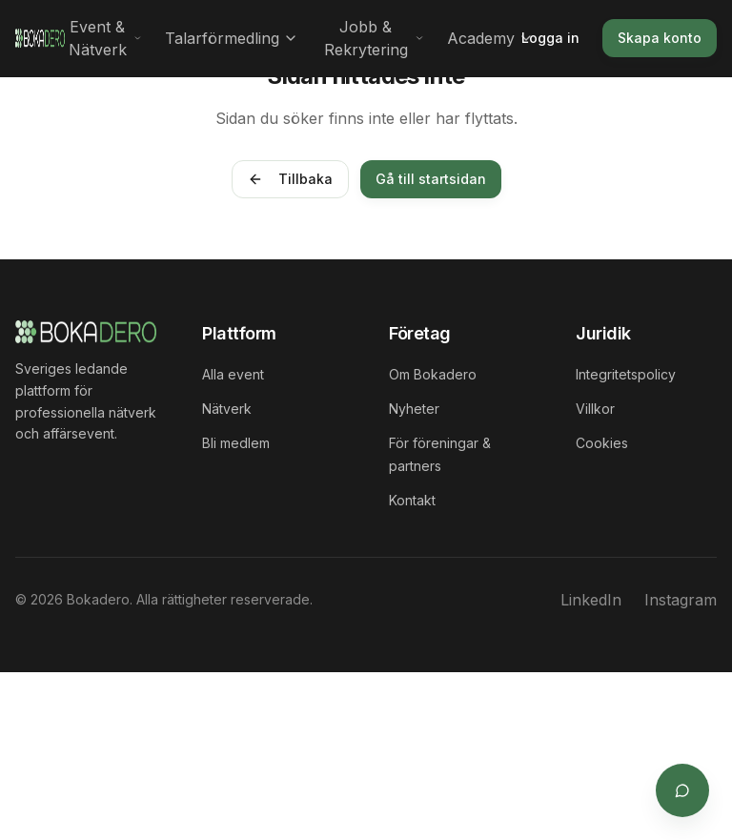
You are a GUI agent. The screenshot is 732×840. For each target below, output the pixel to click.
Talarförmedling (231, 38)
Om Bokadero (433, 374)
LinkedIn (590, 599)
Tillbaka (290, 179)
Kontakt (412, 500)
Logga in (550, 38)
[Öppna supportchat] (682, 790)
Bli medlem (236, 443)
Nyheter (414, 408)
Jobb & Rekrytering (374, 38)
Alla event (233, 374)
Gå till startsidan (431, 179)
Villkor (595, 408)
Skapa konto (660, 38)
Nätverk (227, 408)
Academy (490, 38)
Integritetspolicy (626, 374)
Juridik (603, 333)
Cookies (602, 443)
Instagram (680, 599)
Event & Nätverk (105, 38)
